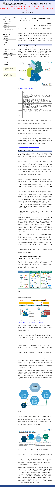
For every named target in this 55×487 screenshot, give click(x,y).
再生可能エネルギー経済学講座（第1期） (9, 69)
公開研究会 (6, 42)
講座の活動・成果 (6, 34)
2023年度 (6, 57)
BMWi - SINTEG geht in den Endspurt (26, 88)
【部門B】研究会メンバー (9, 31)
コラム (4, 44)
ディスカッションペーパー (8, 53)
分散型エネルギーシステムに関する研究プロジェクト (9, 75)
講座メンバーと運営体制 (7, 19)
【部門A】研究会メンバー (9, 29)
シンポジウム (6, 40)
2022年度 (6, 59)
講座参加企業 (6, 25)
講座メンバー (6, 27)
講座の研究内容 (7, 23)
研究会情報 (6, 38)
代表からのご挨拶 (7, 21)
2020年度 (6, 62)
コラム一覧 (6, 47)
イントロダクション (8, 55)
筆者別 (5, 51)
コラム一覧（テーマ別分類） (9, 49)
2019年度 (6, 64)
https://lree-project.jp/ (27, 12)
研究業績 (6, 36)
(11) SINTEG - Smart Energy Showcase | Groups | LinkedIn (29, 147)
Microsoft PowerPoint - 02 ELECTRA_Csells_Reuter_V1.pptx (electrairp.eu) (30, 322)
